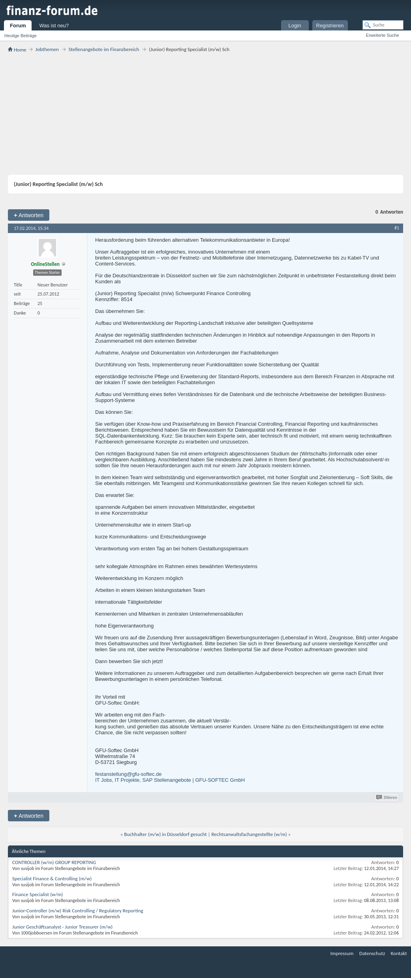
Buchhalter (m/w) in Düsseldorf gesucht (165, 834)
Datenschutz (372, 953)
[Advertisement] (205, 113)
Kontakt (399, 953)
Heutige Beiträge (20, 35)
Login (295, 25)
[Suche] (382, 25)
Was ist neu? (54, 25)
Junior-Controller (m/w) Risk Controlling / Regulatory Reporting (77, 911)
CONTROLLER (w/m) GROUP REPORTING (54, 862)
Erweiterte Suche (382, 35)
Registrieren (330, 25)
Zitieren (387, 797)
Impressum (342, 953)
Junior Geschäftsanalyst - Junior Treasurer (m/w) (62, 927)
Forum (18, 25)
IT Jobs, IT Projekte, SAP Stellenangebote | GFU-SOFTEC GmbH (170, 780)
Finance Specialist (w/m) (37, 894)
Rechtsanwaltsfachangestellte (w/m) (249, 834)
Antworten (28, 215)
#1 (396, 228)
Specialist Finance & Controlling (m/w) (52, 878)
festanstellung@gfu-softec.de (128, 774)
